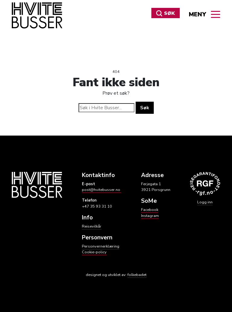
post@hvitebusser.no (101, 189)
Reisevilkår (92, 226)
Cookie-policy (94, 252)
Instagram (150, 215)
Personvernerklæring (100, 246)
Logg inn (205, 202)
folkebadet (137, 275)
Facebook (149, 209)
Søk (165, 13)
